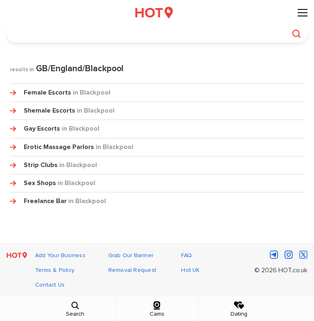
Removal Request (132, 270)
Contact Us (50, 285)
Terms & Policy (54, 270)
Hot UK (190, 270)
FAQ (186, 255)
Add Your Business (60, 255)
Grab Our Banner (130, 255)
